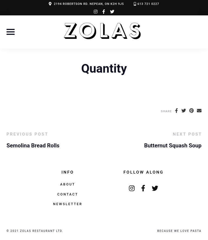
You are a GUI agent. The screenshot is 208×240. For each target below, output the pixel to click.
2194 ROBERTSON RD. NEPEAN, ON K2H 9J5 (89, 4)
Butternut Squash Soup (173, 145)
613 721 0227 (148, 4)
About (67, 184)
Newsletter (67, 204)
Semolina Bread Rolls (33, 145)
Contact (67, 194)
